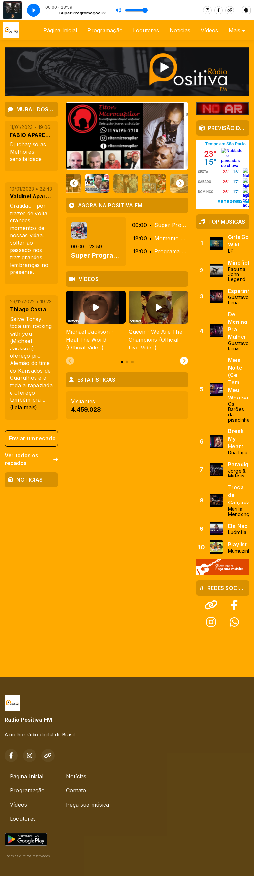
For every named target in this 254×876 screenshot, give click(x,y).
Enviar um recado (32, 438)
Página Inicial (60, 30)
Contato (76, 790)
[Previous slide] (70, 361)
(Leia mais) (23, 407)
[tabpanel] (95, 321)
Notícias (180, 30)
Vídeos (209, 30)
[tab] (122, 362)
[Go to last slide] (74, 183)
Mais (237, 30)
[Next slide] (180, 183)
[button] (81, 183)
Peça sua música (87, 804)
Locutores (146, 30)
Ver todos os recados (31, 459)
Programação (105, 30)
